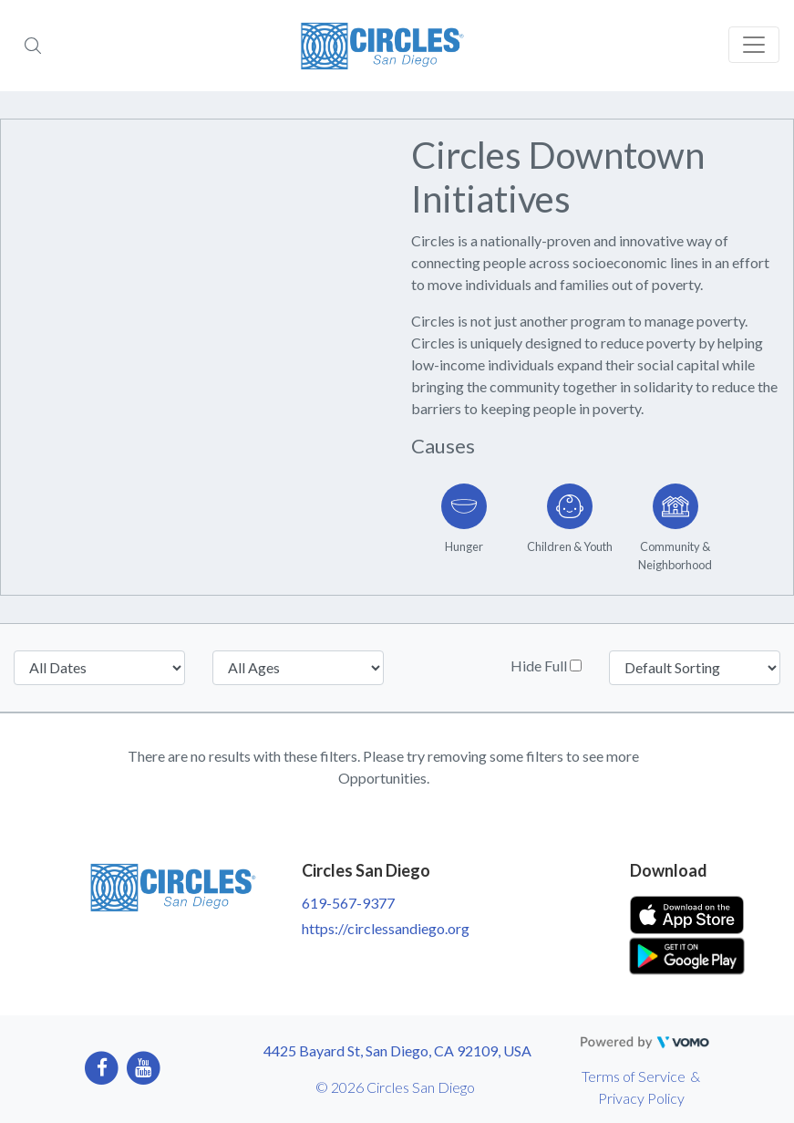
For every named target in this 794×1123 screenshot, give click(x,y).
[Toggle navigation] (753, 44)
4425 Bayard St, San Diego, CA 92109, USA (397, 1050)
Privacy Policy (641, 1098)
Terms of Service (634, 1076)
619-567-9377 (348, 902)
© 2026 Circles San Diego (395, 1087)
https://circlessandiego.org (385, 928)
